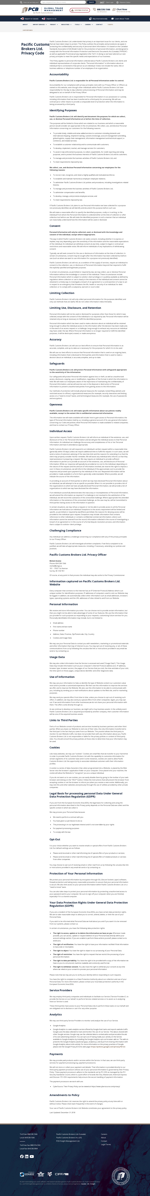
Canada (83, 1184)
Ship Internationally (100, 19)
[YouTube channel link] (32, 1156)
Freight (92, 1184)
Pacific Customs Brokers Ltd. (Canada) (71, 1134)
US (88, 1184)
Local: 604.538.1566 (27, 1137)
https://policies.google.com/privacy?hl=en (108, 1047)
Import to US (51, 19)
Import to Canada (31, 19)
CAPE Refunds (28, 30)
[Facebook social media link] (22, 1156)
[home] (42, 10)
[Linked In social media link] (27, 1156)
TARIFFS (110, 24)
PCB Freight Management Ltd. (68, 1141)
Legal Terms (106, 1144)
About (25, 24)
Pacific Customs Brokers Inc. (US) (69, 1137)
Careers (104, 1134)
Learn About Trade (122, 19)
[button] (38, 25)
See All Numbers (102, 12)
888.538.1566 (103, 9)
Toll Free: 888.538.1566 (28, 1134)
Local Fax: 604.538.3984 (29, 1148)
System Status (81, 10)
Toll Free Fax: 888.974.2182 (30, 1145)
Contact (99, 24)
